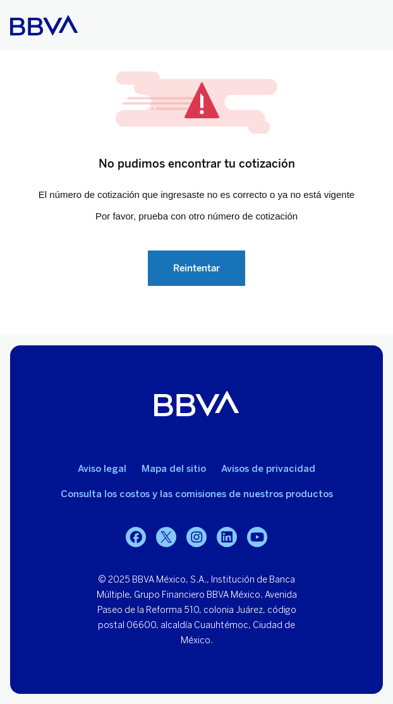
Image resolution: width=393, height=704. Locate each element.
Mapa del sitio (174, 468)
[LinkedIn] (227, 537)
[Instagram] (196, 537)
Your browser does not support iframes (196, 193)
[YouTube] (257, 537)
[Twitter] (166, 537)
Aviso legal (102, 468)
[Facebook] (136, 537)
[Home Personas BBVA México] (44, 25)
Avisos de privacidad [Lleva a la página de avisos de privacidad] (268, 468)
